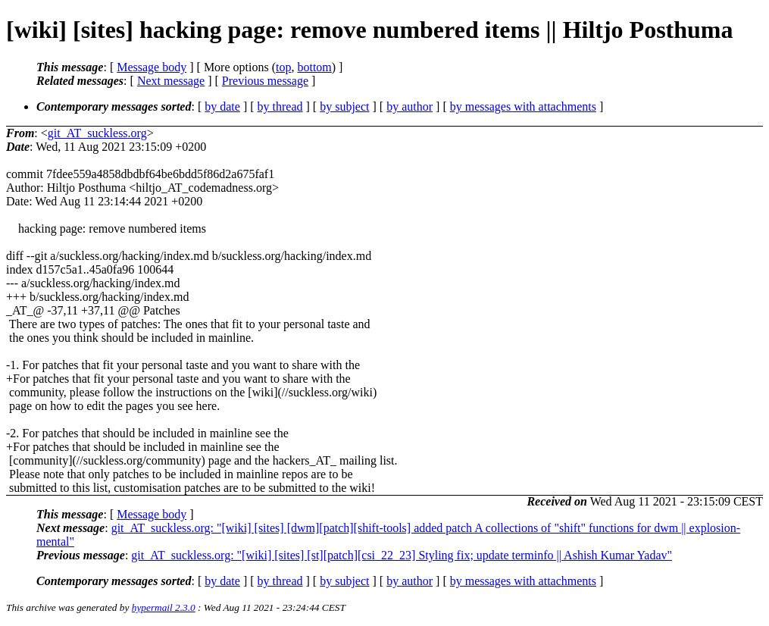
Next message (171, 80)
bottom (314, 67)
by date (222, 106)
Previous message (265, 80)
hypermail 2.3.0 (163, 607)
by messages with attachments (523, 106)
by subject (344, 106)
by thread (280, 106)
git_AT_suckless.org (97, 133)
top (283, 67)
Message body (151, 67)
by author (409, 106)
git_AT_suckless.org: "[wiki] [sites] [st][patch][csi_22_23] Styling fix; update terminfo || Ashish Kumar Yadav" (401, 555)
